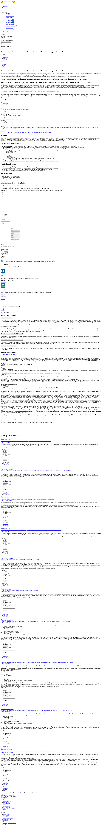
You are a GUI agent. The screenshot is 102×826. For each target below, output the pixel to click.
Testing (4, 824)
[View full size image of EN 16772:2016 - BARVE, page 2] (6, 241)
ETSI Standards (6, 809)
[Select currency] (6, 36)
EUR (2, 37)
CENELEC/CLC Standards (9, 808)
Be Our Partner (4, 797)
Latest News (6, 814)
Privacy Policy (28, 792)
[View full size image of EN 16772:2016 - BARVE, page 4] (16, 241)
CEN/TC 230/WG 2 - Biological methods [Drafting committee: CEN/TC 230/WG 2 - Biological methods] (12, 115)
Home (4, 786)
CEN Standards (6, 807)
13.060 (49, 261)
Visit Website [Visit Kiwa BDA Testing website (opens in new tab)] (3, 310)
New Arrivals (6, 815)
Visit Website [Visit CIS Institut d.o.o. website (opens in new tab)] (3, 296)
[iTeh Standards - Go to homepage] (6, 2)
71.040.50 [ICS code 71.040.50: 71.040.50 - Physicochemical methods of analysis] (5, 553)
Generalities (6, 816)
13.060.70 (53, 261)
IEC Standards (6, 806)
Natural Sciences (7, 819)
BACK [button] (4, 54)
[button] (2, 62)
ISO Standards (6, 804)
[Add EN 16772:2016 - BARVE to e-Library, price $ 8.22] (2, 260)
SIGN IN (3, 41)
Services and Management (9, 818)
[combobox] (7, 259)
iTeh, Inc (42, 792)
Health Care (6, 820)
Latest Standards (7, 801)
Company (5, 788)
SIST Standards (6, 803)
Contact (5, 789)
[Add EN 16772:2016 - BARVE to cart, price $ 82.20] (6, 252)
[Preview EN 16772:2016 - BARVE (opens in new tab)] (2, 252)
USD (4, 37)
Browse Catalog (6, 802)
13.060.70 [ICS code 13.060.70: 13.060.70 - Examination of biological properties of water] (5, 57)
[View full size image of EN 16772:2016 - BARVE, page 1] (6, 227)
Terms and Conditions (18, 792)
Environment (6, 821)
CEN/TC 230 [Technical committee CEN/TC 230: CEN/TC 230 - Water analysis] (6, 59)
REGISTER (8, 41)
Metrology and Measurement (9, 823)
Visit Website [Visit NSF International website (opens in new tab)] (3, 282)
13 (47, 261)
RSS (4, 790)
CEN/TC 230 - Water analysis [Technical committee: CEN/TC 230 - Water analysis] (9, 113)
